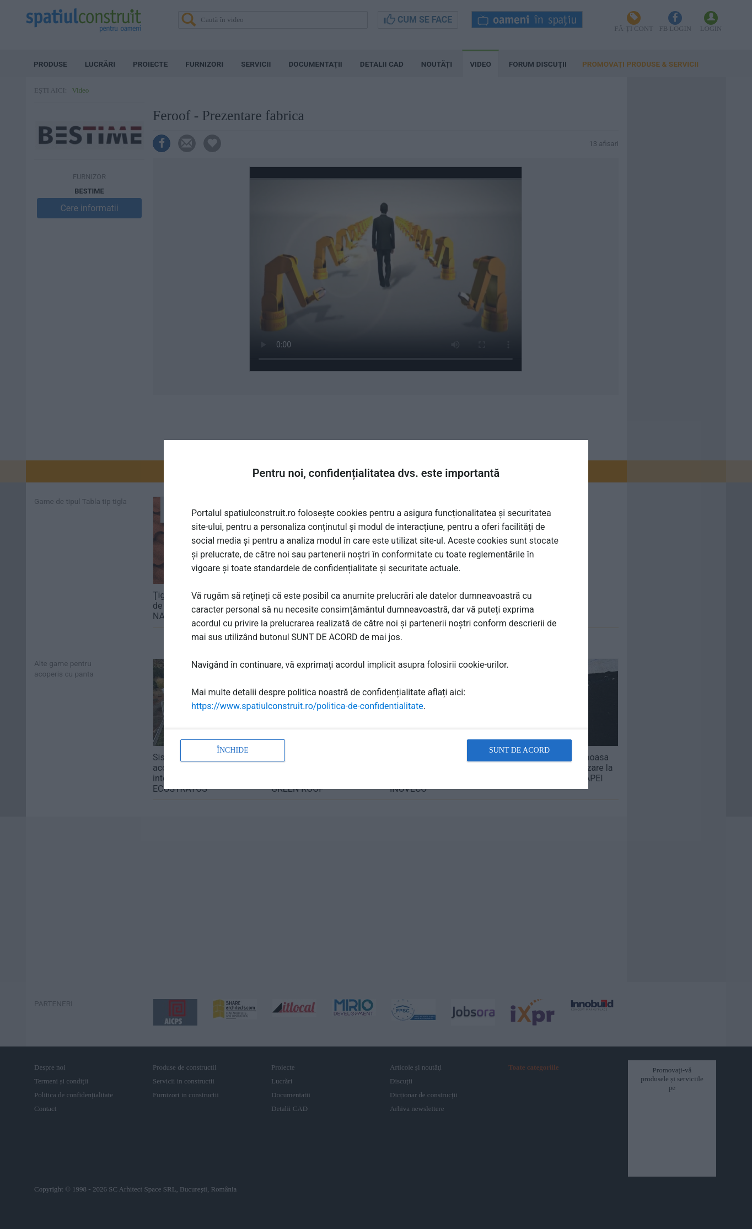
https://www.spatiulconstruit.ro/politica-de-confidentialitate (307, 706)
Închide (233, 750)
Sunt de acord (519, 750)
